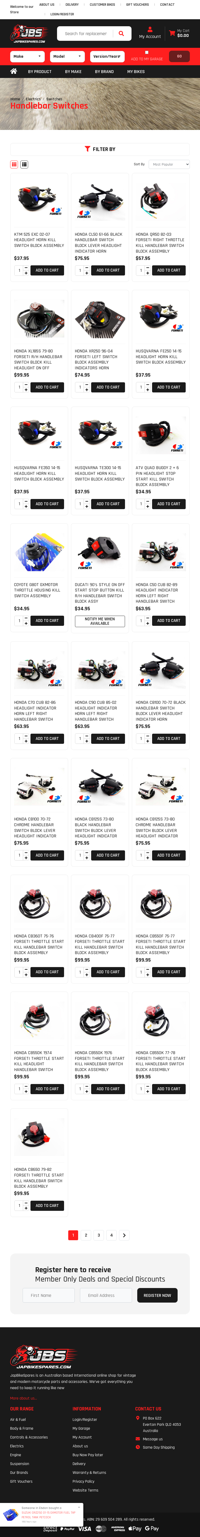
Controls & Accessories (29, 1437)
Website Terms (85, 1490)
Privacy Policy (83, 1481)
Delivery (79, 1464)
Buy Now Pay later (88, 1455)
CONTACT (167, 4)
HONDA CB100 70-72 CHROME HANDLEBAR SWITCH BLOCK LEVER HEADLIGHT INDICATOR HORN (35, 830)
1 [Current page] (73, 1235)
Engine (15, 1455)
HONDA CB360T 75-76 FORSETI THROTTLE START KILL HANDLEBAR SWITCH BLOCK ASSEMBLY (39, 944)
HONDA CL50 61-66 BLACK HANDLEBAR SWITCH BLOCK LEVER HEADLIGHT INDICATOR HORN (98, 242)
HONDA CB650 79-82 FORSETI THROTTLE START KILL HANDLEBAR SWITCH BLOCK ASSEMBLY (39, 1177)
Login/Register (62, 14)
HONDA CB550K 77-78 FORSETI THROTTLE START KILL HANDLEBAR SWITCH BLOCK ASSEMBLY (161, 1061)
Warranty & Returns (89, 1472)
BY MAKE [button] (73, 72)
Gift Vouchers (21, 1481)
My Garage (81, 1428)
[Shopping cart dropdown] (179, 34)
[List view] (24, 164)
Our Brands (19, 1472)
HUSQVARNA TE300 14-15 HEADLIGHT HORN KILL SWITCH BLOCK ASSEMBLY (100, 473)
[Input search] (85, 33)
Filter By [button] (100, 149)
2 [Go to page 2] (86, 1235)
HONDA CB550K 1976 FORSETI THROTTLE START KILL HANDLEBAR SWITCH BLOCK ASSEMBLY (100, 1061)
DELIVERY (72, 4)
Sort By (139, 164)
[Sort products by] (169, 164)
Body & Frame (21, 1428)
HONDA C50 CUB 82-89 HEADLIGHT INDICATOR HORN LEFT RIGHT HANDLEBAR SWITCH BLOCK (157, 596)
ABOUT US (46, 4)
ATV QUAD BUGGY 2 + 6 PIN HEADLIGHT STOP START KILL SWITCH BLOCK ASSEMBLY (157, 476)
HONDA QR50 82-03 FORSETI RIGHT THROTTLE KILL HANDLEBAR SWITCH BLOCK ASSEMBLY (160, 242)
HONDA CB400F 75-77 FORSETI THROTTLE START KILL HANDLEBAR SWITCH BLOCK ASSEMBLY (100, 944)
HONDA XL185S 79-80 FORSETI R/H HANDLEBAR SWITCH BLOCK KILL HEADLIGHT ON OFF (38, 359)
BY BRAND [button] (104, 72)
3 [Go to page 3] (99, 1235)
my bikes (136, 72)
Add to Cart (47, 270)
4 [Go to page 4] (111, 1235)
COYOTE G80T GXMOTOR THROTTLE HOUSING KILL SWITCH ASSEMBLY (37, 590)
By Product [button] (40, 72)
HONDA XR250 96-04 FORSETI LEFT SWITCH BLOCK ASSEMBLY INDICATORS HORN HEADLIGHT (96, 362)
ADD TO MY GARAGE (147, 59)
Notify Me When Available (100, 621)
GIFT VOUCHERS (137, 4)
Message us (153, 1439)
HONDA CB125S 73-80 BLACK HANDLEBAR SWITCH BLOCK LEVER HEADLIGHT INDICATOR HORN (96, 830)
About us (80, 1446)
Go (179, 56)
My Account (150, 33)
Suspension (19, 1464)
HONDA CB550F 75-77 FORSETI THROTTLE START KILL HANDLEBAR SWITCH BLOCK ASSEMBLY (161, 944)
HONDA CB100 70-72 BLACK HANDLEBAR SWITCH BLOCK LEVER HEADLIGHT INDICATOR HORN (161, 710)
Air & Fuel (18, 1419)
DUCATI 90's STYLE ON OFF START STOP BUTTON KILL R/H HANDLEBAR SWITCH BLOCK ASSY (100, 593)
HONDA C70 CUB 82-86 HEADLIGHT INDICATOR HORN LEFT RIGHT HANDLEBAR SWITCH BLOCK (35, 713)
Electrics (17, 1446)
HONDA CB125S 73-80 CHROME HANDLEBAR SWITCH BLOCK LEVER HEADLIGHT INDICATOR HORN (157, 830)
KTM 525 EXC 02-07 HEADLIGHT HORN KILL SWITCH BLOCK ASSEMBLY (39, 239)
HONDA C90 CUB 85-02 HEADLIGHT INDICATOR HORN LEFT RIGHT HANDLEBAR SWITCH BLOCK (96, 713)
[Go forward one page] (124, 1235)
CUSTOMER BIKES (102, 4)
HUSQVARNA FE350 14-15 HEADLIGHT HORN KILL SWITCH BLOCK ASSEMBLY (39, 473)
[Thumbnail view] (14, 164)
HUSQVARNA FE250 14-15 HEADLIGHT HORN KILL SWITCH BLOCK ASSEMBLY (161, 356)
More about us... (23, 1398)
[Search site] (123, 33)
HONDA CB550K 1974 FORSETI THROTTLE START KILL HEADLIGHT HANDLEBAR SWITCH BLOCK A (39, 1064)
